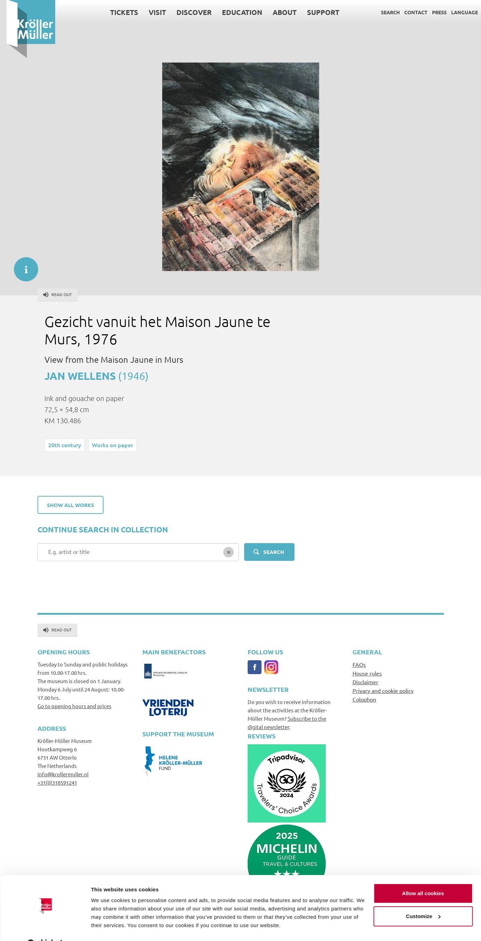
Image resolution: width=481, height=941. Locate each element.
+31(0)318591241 (57, 782)
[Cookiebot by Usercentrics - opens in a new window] (45, 927)
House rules (367, 673)
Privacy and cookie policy (383, 690)
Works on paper (112, 445)
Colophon (364, 699)
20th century (64, 445)
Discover (187, 12)
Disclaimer (365, 681)
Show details (107, 927)
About (278, 12)
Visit (150, 12)
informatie (22, 266)
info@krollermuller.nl (63, 774)
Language (458, 12)
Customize (423, 899)
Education (235, 12)
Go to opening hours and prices (74, 706)
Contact (409, 12)
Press (432, 12)
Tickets (117, 12)
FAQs (359, 664)
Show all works (70, 504)
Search (383, 12)
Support (316, 12)
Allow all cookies (423, 876)
